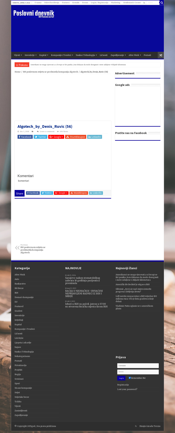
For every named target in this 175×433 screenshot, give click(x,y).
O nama (38, 2)
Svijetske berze (22, 397)
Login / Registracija (99, 2)
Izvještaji (19, 320)
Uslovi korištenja (51, 2)
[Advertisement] (108, 28)
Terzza (157, 426)
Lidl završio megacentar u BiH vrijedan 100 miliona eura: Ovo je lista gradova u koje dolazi (136, 299)
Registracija (123, 385)
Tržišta (18, 401)
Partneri (65, 2)
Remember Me (137, 378)
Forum (85, 2)
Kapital (42, 55)
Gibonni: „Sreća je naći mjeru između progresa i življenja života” (133, 290)
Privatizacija (20, 365)
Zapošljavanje (117, 55)
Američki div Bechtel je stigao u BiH (133, 284)
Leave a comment (47, 131)
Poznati (147, 55)
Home (18, 72)
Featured (19, 306)
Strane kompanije (23, 388)
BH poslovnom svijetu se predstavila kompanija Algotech (50, 72)
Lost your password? (127, 389)
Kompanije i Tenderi (61, 55)
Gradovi (18, 311)
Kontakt (75, 2)
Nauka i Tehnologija (85, 55)
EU (16, 302)
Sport (17, 383)
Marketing (115, 2)
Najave (18, 347)
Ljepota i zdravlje (23, 342)
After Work (134, 55)
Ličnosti (103, 55)
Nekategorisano (22, 356)
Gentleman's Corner (132, 2)
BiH (16, 293)
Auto (17, 279)
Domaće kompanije (24, 297)
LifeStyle (19, 338)
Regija (18, 374)
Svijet (17, 392)
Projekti (18, 370)
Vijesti (17, 55)
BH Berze (19, 288)
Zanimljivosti (21, 410)
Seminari (19, 379)
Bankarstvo (20, 284)
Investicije (30, 55)
